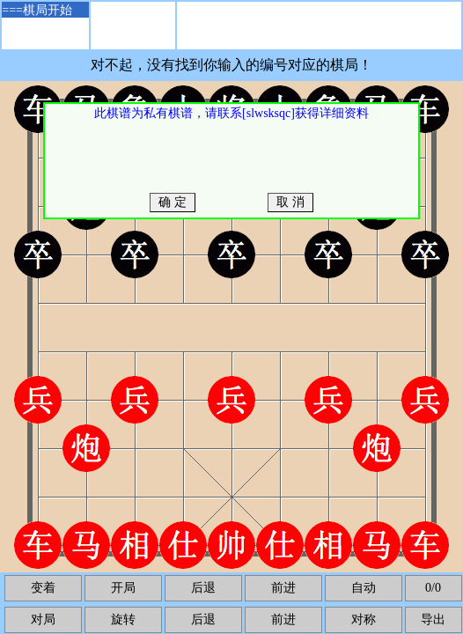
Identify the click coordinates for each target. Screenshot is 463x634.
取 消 (291, 202)
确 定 (173, 202)
